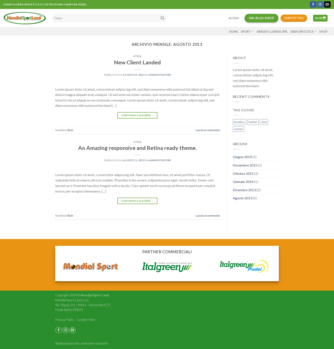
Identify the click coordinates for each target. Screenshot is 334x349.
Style (137, 56)
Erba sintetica (303, 31)
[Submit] (162, 18)
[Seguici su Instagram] (320, 4)
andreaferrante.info (94, 343)
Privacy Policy (64, 319)
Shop (323, 31)
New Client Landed (137, 62)
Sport (247, 31)
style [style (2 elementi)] (264, 122)
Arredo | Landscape (272, 31)
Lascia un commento (208, 130)
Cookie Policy (86, 319)
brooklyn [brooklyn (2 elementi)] (239, 122)
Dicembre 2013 (244, 190)
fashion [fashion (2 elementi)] (253, 122)
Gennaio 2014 (243, 182)
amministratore (159, 74)
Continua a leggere (137, 115)
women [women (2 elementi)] (238, 129)
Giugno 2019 (242, 157)
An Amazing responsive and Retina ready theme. (137, 148)
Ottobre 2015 (243, 173)
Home (233, 31)
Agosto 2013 (242, 198)
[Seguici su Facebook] (313, 4)
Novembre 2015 (245, 165)
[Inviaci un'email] (327, 4)
